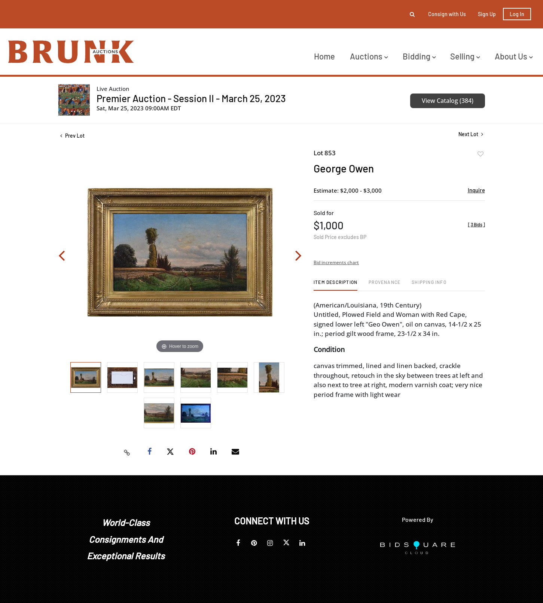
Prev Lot (72, 135)
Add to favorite (480, 154)
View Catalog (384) (447, 101)
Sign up (487, 14)
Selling (465, 56)
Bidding (419, 56)
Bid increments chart (336, 262)
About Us (514, 56)
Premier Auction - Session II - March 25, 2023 (191, 98)
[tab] (335, 284)
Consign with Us (447, 14)
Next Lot (470, 134)
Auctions (369, 56)
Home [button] (324, 56)
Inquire (476, 190)
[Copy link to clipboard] (126, 451)
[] (476, 224)
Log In (517, 14)
